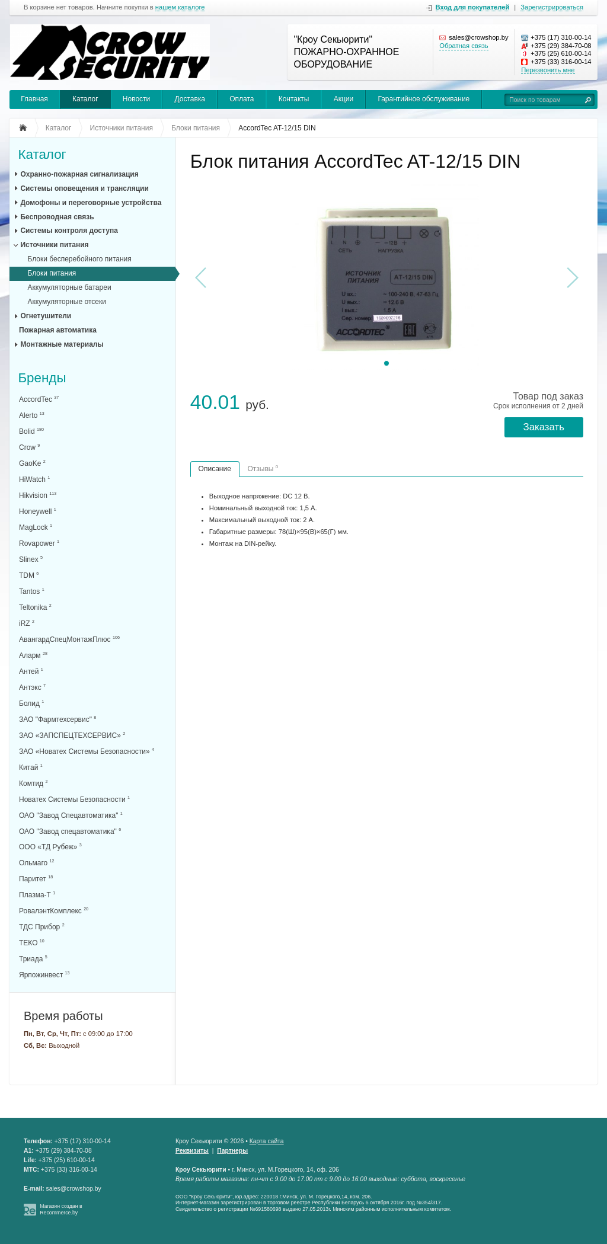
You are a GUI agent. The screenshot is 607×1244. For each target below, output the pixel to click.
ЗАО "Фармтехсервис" (57, 719)
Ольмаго (37, 862)
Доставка (189, 99)
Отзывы (262, 468)
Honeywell (37, 511)
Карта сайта (267, 1141)
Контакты (294, 99)
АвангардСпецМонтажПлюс (69, 639)
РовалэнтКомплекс (53, 910)
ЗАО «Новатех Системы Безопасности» (86, 751)
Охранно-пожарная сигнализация (79, 174)
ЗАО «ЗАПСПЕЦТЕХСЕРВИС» (72, 735)
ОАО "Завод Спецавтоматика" (71, 815)
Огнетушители (45, 316)
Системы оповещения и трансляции (84, 188)
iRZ (26, 623)
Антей (31, 671)
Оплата (241, 99)
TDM (29, 575)
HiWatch (34, 479)
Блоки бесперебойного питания (79, 259)
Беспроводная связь (57, 217)
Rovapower (39, 543)
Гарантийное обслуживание (423, 99)
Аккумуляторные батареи (69, 287)
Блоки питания (51, 273)
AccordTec (39, 399)
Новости (136, 99)
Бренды (42, 378)
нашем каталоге (180, 7)
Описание (215, 469)
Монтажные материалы (61, 344)
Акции (344, 99)
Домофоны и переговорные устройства (90, 203)
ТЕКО (31, 942)
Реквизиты (192, 1150)
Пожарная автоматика (58, 330)
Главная (34, 99)
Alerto (31, 415)
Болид (31, 703)
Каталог (85, 99)
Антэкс (32, 687)
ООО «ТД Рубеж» (50, 846)
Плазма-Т (37, 894)
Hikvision (37, 495)
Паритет (36, 878)
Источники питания (54, 245)
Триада (33, 958)
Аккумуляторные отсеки (66, 302)
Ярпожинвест (44, 974)
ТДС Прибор (42, 926)
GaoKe (32, 463)
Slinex (31, 559)
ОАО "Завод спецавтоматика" (70, 831)
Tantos (31, 591)
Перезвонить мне (547, 69)
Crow (29, 447)
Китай (31, 767)
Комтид (33, 783)
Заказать (543, 427)
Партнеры (232, 1150)
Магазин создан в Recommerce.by (61, 1209)
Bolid (31, 431)
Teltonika (35, 607)
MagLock (35, 527)
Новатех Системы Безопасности (74, 799)
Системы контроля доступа (68, 230)
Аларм (33, 655)
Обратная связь (463, 45)
